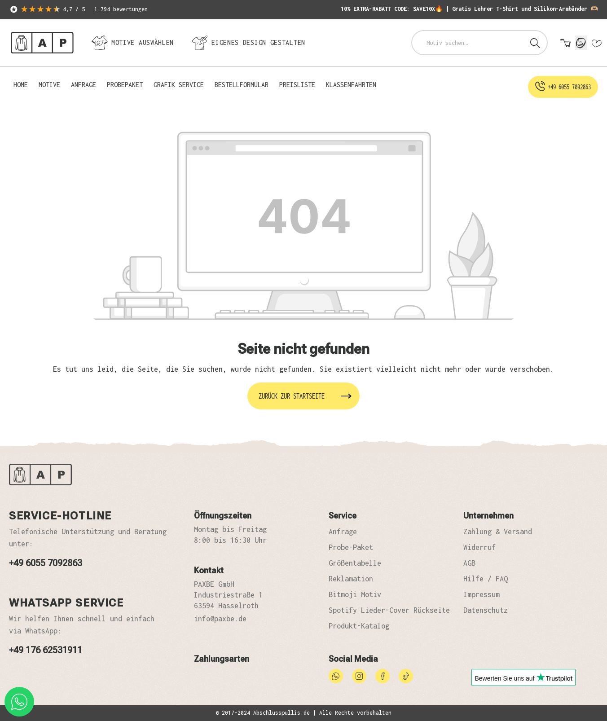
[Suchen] (535, 42)
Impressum (481, 594)
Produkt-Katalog (359, 626)
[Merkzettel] (596, 44)
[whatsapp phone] (19, 702)
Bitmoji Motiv (355, 594)
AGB (469, 563)
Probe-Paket (351, 547)
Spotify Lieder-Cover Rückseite (389, 610)
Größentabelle (355, 563)
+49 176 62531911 (45, 650)
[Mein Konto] (581, 42)
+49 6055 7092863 (45, 563)
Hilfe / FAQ (485, 579)
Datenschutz (485, 610)
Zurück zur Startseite (292, 396)
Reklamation (351, 579)
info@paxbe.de (220, 619)
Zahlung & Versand (497, 532)
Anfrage (343, 532)
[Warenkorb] (565, 44)
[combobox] (468, 42)
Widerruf (479, 547)
